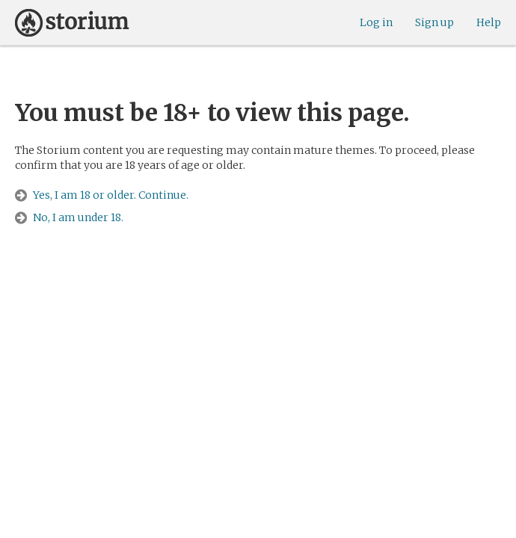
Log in (376, 22)
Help (488, 22)
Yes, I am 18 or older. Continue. (110, 195)
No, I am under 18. (78, 217)
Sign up (434, 22)
